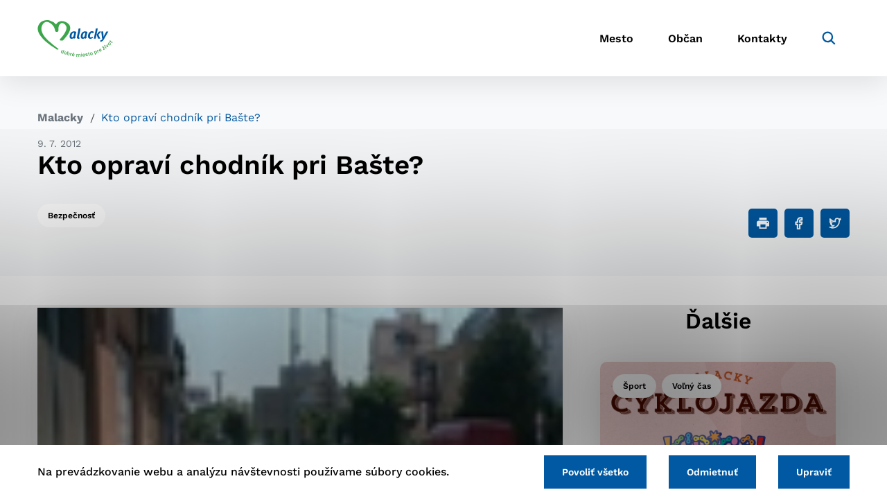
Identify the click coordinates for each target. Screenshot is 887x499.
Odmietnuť (712, 472)
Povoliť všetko (595, 472)
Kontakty (762, 38)
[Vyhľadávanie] (829, 38)
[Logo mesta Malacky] (75, 38)
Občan (685, 38)
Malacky (60, 117)
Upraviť (814, 472)
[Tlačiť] (763, 223)
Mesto (616, 38)
